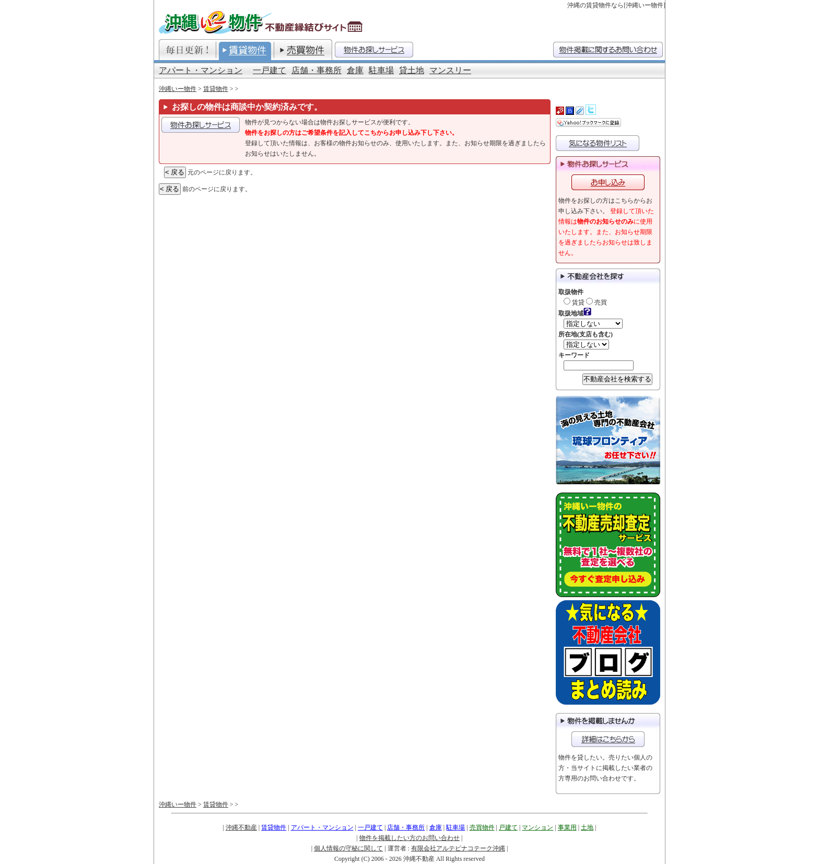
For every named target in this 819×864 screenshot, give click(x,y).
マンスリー (450, 70)
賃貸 (574, 302)
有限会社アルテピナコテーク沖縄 (458, 848)
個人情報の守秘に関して (348, 848)
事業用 (567, 827)
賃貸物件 (215, 88)
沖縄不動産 (241, 827)
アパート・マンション (200, 70)
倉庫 (355, 70)
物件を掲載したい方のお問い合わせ (409, 838)
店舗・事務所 (316, 70)
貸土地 (411, 70)
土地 (587, 827)
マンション (537, 827)
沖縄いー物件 (177, 88)
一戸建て (269, 70)
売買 (596, 302)
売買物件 (482, 827)
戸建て (508, 827)
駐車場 (381, 70)
